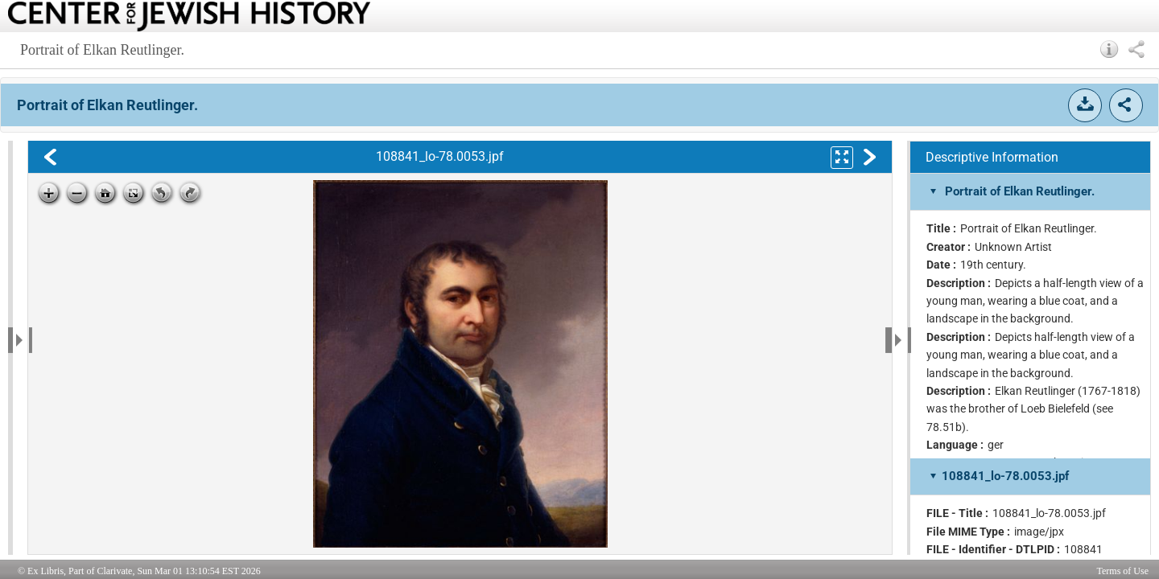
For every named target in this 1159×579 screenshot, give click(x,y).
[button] (1109, 49)
